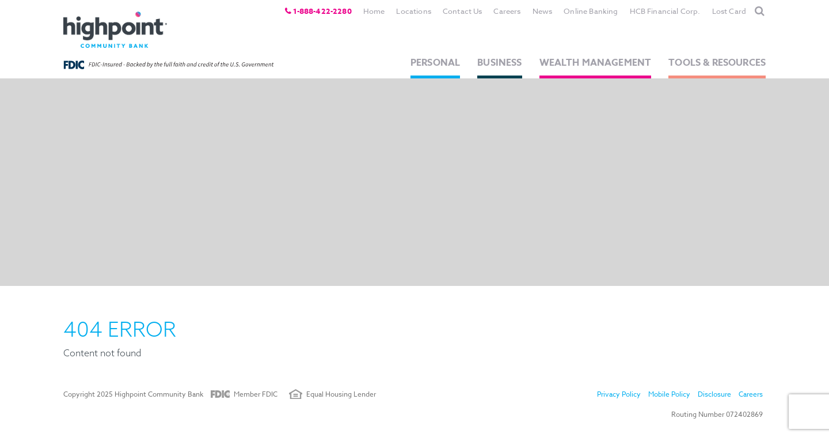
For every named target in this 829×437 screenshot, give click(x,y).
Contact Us (462, 11)
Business (499, 63)
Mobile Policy (669, 394)
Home (374, 11)
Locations (413, 11)
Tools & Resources (717, 63)
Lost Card (729, 11)
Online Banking (591, 11)
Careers (506, 11)
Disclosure (714, 394)
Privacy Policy (619, 394)
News (543, 11)
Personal (435, 63)
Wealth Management (595, 63)
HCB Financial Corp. (665, 11)
